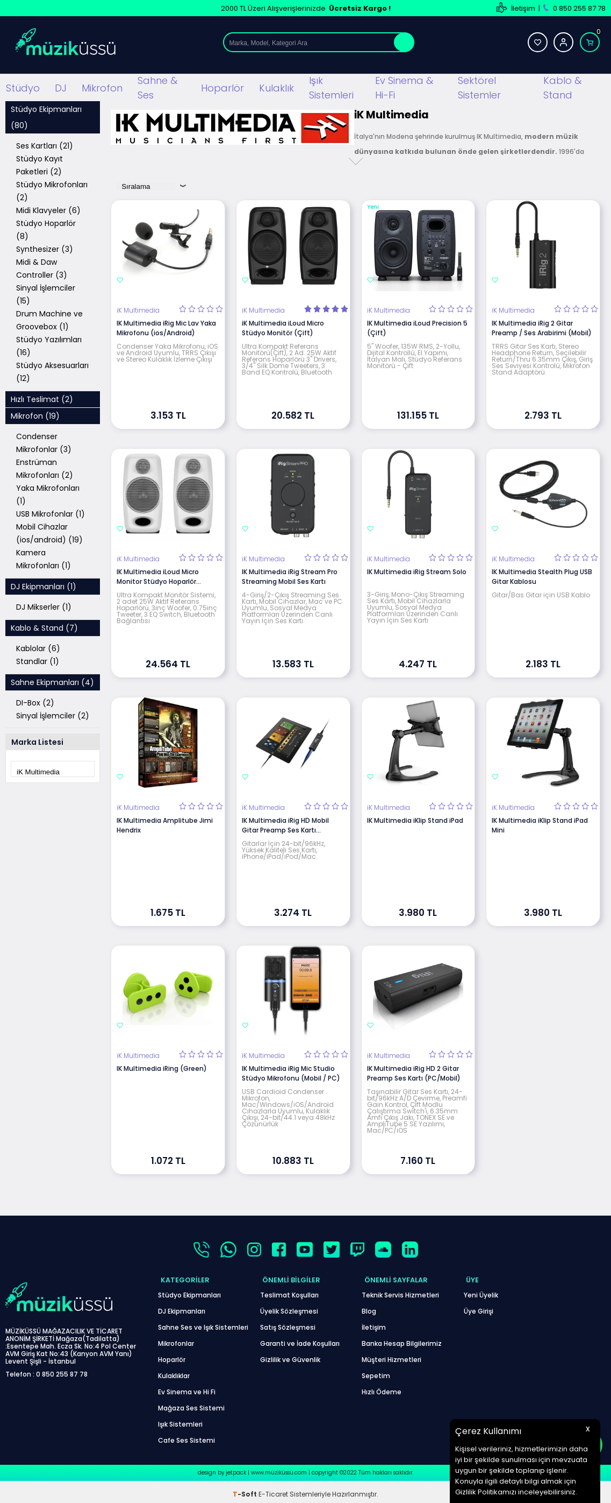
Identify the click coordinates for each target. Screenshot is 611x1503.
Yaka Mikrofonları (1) (48, 493)
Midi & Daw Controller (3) (41, 267)
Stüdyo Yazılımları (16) (49, 344)
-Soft (245, 1489)
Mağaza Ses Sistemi (191, 1403)
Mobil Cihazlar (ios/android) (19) (49, 532)
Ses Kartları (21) (44, 144)
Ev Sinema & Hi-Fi (404, 86)
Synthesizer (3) (44, 247)
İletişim (523, 8)
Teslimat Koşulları (289, 1290)
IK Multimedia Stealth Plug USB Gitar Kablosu (542, 575)
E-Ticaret (273, 1489)
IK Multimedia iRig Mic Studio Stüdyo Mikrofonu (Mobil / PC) (291, 1071)
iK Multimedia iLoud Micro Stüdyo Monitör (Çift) (283, 326)
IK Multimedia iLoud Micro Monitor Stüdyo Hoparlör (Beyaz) (158, 575)
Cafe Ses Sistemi (186, 1435)
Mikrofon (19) (35, 414)
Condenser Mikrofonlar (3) (43, 441)
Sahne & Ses (157, 86)
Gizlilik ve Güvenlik (290, 1354)
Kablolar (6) (38, 646)
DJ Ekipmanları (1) (43, 585)
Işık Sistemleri (331, 86)
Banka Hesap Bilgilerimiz (402, 1338)
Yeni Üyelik (481, 1290)
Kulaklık (276, 86)
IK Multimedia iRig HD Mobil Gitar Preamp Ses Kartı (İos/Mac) (285, 823)
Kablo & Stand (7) (44, 626)
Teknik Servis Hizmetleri (400, 1290)
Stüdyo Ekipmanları (189, 1290)
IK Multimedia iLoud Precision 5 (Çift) (417, 326)
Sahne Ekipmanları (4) (52, 680)
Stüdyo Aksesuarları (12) (52, 370)
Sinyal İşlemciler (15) (45, 293)
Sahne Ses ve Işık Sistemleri (203, 1322)
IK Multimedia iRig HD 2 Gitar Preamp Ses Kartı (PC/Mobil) (414, 1071)
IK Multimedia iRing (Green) (162, 1066)
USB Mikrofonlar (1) (50, 512)
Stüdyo (23, 86)
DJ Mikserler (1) (43, 605)
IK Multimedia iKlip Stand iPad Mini (540, 823)
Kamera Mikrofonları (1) (43, 557)
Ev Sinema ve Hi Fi (186, 1387)
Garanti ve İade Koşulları (300, 1338)
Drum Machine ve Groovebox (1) (49, 318)
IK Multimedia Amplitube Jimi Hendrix (165, 823)
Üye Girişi (478, 1306)
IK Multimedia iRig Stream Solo (416, 570)
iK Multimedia (138, 309)
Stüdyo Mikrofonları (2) (52, 189)
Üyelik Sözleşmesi (289, 1306)
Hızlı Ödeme (381, 1387)
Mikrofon (102, 86)
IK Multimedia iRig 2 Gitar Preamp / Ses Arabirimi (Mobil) (542, 326)
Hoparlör (222, 86)
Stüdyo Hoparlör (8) (46, 228)
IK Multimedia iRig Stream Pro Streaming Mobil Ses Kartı (289, 575)
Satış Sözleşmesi (287, 1322)
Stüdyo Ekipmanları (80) (46, 115)
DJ (61, 86)
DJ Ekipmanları (181, 1306)
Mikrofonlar (176, 1338)
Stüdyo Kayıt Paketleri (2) (39, 163)
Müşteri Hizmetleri (391, 1354)
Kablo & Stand (562, 86)
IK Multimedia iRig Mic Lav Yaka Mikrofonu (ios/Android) (166, 326)
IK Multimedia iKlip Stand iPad (415, 818)
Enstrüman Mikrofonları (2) (44, 467)
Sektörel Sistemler (479, 86)
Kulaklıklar (174, 1370)
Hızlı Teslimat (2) (42, 397)
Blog (369, 1306)
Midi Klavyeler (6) (48, 208)
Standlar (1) (37, 659)
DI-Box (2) (35, 701)
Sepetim (376, 1370)
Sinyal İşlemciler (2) (52, 714)
